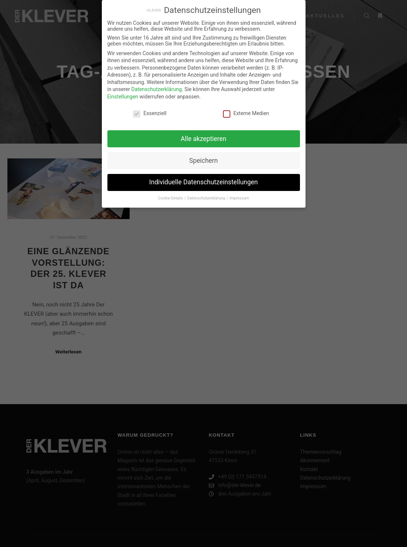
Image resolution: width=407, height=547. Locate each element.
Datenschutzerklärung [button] (206, 194)
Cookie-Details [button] (171, 194)
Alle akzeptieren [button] (204, 134)
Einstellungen (123, 92)
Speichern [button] (203, 156)
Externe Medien (246, 109)
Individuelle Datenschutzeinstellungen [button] (203, 178)
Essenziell (149, 109)
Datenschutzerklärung (156, 85)
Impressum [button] (239, 194)
